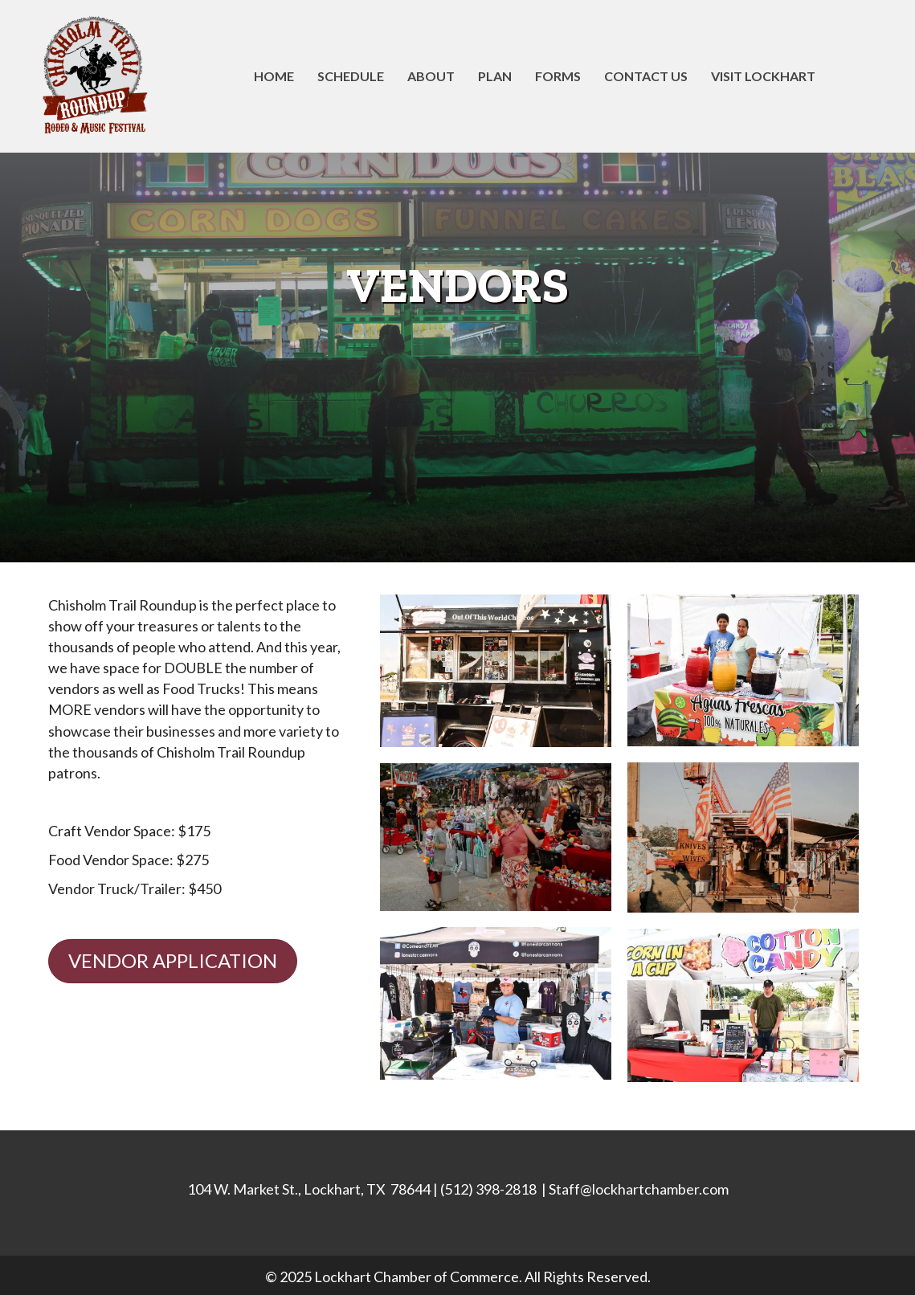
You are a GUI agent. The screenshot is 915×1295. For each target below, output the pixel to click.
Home (274, 76)
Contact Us (646, 76)
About (431, 76)
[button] (172, 961)
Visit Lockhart (763, 76)
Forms (558, 76)
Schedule (350, 76)
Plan (495, 76)
